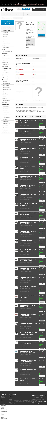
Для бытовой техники (7, 89)
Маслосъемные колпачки (5, 48)
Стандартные (5, 32)
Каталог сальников (6, 14)
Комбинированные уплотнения (6, 44)
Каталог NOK (5, 108)
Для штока (5, 36)
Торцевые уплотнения (6, 68)
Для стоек (5, 81)
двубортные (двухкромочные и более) (6, 131)
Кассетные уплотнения (7, 41)
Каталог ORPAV (6, 106)
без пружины (5, 119)
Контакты (18, 14)
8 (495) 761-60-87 (21, 3)
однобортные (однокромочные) (5, 128)
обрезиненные (5, 121)
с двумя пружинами (6, 117)
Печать (29, 49)
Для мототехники (6, 85)
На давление (5, 34)
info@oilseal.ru (23, 5)
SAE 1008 (34, 71)
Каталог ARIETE (6, 111)
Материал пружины (20, 74)
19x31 (27, 47)
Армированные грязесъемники (5, 65)
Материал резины (19, 69)
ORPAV (33, 26)
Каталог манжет (5, 53)
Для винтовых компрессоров (5, 97)
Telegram (31, 3)
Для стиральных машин (7, 91)
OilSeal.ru (35, 421)
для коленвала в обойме (7, 51)
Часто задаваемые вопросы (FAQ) (12, 402)
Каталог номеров (5, 104)
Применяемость (5, 79)
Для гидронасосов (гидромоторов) (6, 94)
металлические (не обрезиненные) (6, 124)
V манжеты (5, 70)
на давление (28, 37)
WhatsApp (28, 3)
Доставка (29, 14)
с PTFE (4, 38)
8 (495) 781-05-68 (14, 3)
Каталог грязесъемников (7, 58)
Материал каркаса (19, 71)
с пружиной (5, 115)
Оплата (40, 14)
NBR (33, 69)
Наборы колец (5, 77)
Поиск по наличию (7, 22)
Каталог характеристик (6, 113)
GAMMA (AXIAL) (6, 72)
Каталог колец (5, 75)
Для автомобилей (6, 83)
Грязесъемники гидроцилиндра (5, 61)
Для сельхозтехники (6, 87)
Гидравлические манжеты (5, 56)
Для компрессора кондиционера (6, 101)
